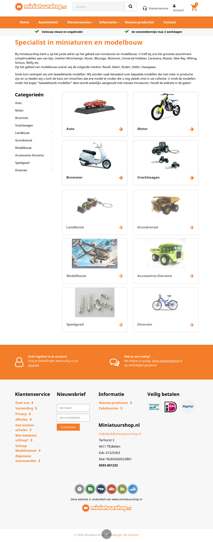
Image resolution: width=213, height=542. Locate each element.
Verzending (24, 408)
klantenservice (158, 8)
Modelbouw (23, 148)
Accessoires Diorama (29, 155)
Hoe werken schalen (24, 427)
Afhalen (21, 419)
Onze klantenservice (165, 361)
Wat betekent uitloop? (26, 437)
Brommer (21, 118)
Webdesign (114, 535)
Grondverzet (23, 140)
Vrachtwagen (24, 125)
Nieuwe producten (139, 22)
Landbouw (22, 133)
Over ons (22, 403)
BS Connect (131, 535)
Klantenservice (79, 22)
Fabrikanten (108, 408)
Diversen (21, 170)
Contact (170, 22)
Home (24, 22)
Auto (18, 103)
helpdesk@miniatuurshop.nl (120, 434)
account (33, 365)
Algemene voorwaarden (25, 458)
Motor (19, 110)
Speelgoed (22, 163)
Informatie (107, 22)
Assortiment (48, 22)
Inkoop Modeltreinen (26, 448)
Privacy (21, 414)
